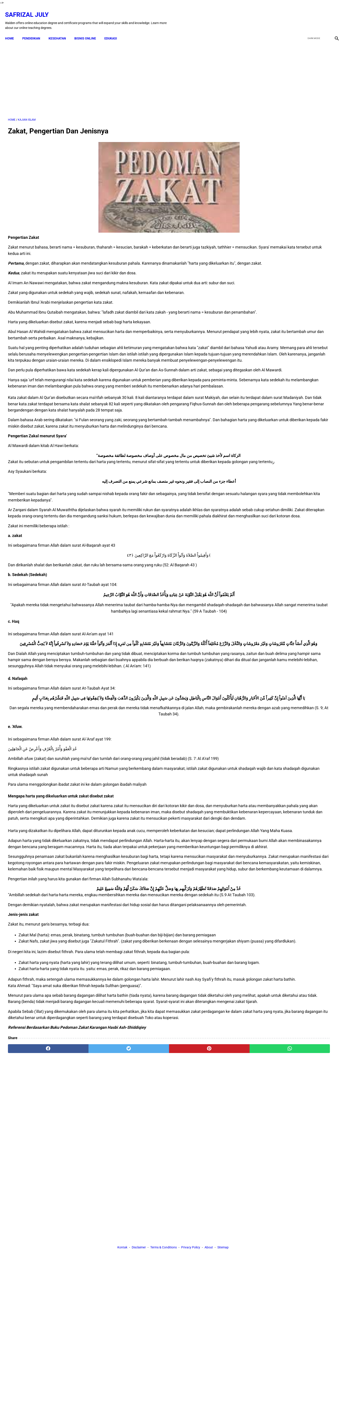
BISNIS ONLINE (88, 31)
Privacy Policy (190, 1247)
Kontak (122, 1247)
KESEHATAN (60, 31)
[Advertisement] (119, 75)
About (209, 1247)
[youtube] (323, 16)
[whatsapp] (203, 1207)
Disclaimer (139, 1247)
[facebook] (302, 16)
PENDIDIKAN (34, 31)
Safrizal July (29, 10)
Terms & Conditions (163, 1247)
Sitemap (223, 1247)
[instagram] (333, 16)
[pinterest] (147, 1207)
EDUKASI (113, 31)
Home (12, 31)
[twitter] (312, 16)
